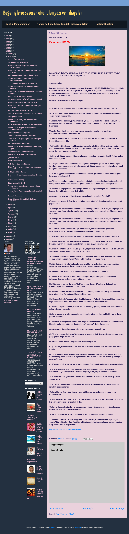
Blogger (78, 527)
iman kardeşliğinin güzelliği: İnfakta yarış (23, 75)
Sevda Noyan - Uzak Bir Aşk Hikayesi (39, 469)
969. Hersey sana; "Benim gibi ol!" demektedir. (25, 125)
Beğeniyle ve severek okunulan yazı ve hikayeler (42, 13)
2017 (8, 45)
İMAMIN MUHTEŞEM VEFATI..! (32, 418)
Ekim (10, 205)
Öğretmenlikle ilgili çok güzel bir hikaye (22, 83)
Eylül (10, 208)
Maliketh (52, 527)
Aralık (10, 54)
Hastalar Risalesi (104, 24)
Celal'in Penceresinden (18, 24)
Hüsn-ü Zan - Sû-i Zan (39, 480)
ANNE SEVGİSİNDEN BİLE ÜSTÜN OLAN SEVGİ (35, 288)
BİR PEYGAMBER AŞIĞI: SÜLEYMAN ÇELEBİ (25, 99)
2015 (8, 51)
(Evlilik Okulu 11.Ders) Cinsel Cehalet (39, 427)
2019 (8, 39)
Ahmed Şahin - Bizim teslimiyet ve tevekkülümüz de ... (20, 79)
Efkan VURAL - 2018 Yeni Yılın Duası (34, 332)
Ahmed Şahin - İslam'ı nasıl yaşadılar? (22, 155)
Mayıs (10, 220)
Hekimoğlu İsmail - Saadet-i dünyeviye (22, 136)
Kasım (10, 57)
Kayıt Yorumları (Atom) (65, 514)
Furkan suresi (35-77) (16, 180)
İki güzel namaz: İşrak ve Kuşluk (20, 110)
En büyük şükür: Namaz (17, 172)
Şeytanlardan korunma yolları (19, 132)
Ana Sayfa (87, 508)
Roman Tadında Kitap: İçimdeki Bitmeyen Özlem (62, 24)
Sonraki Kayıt (56, 508)
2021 (8, 36)
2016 (8, 48)
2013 (8, 239)
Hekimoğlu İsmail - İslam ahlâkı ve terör (22, 102)
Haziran (11, 217)
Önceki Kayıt (117, 508)
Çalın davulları (13, 158)
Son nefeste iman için (16, 196)
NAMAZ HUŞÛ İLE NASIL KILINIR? (20, 96)
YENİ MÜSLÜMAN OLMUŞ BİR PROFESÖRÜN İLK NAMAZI (34, 355)
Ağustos (11, 211)
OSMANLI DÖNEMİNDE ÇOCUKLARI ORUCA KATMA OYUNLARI (35, 260)
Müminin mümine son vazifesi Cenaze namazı (25, 113)
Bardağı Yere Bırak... (15, 117)
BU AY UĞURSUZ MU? (16, 59)
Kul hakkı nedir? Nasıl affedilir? (39, 407)
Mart (10, 226)
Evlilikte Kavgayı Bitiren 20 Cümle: (39, 396)
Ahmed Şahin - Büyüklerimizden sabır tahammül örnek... (22, 128)
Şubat (10, 229)
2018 (8, 42)
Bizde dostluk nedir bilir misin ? (39, 439)
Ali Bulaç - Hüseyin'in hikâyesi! (19, 164)
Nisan (10, 223)
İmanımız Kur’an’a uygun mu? (19, 144)
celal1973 (9, 253)
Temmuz (11, 214)
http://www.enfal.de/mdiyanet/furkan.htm (65, 429)
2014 (8, 236)
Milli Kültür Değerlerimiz (32, 461)
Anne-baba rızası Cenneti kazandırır (21, 152)
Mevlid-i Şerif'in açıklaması (18, 62)
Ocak (10, 232)
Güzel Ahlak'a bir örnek (16, 183)
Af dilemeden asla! (15, 161)
